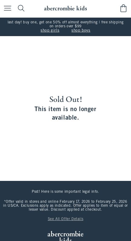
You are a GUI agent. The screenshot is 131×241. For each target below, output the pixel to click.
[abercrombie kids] (65, 8)
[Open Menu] (6, 8)
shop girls (50, 30)
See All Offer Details (66, 219)
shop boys (80, 30)
